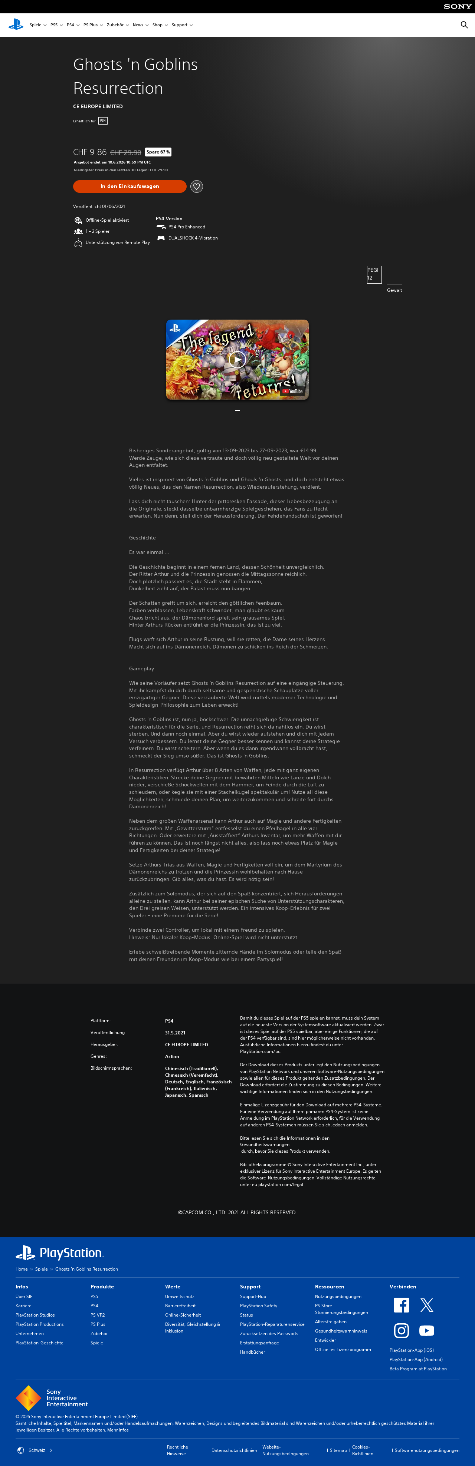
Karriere (24, 1305)
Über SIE (24, 1296)
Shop (158, 25)
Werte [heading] (172, 1286)
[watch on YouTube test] (292, 391)
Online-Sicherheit (183, 1315)
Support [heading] (250, 1286)
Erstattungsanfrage (259, 1343)
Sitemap (338, 1450)
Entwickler (325, 1340)
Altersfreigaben (331, 1321)
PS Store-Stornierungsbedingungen (341, 1308)
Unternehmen (30, 1333)
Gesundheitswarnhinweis (341, 1331)
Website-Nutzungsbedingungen (285, 1450)
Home (22, 1269)
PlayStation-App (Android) (416, 1359)
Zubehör (115, 25)
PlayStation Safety (258, 1305)
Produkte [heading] (102, 1286)
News (138, 25)
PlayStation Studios (35, 1315)
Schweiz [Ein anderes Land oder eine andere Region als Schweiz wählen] (35, 1450)
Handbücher (252, 1352)
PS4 (70, 25)
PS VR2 (98, 1315)
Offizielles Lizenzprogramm (343, 1349)
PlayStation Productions (40, 1324)
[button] (237, 360)
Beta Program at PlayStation (418, 1369)
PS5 (54, 25)
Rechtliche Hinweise (177, 1450)
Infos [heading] (22, 1286)
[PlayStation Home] (16, 25)
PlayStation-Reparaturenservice (272, 1324)
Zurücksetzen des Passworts (269, 1333)
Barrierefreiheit (180, 1305)
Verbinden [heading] (403, 1286)
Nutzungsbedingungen (338, 1296)
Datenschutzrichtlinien (234, 1450)
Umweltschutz (179, 1296)
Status (246, 1315)
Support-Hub (253, 1296)
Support (179, 25)
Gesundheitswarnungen (264, 1145)
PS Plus (90, 25)
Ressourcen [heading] (329, 1286)
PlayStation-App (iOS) (412, 1350)
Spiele (35, 25)
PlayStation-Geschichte (39, 1343)
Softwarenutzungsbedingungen (427, 1450)
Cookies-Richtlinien (362, 1450)
